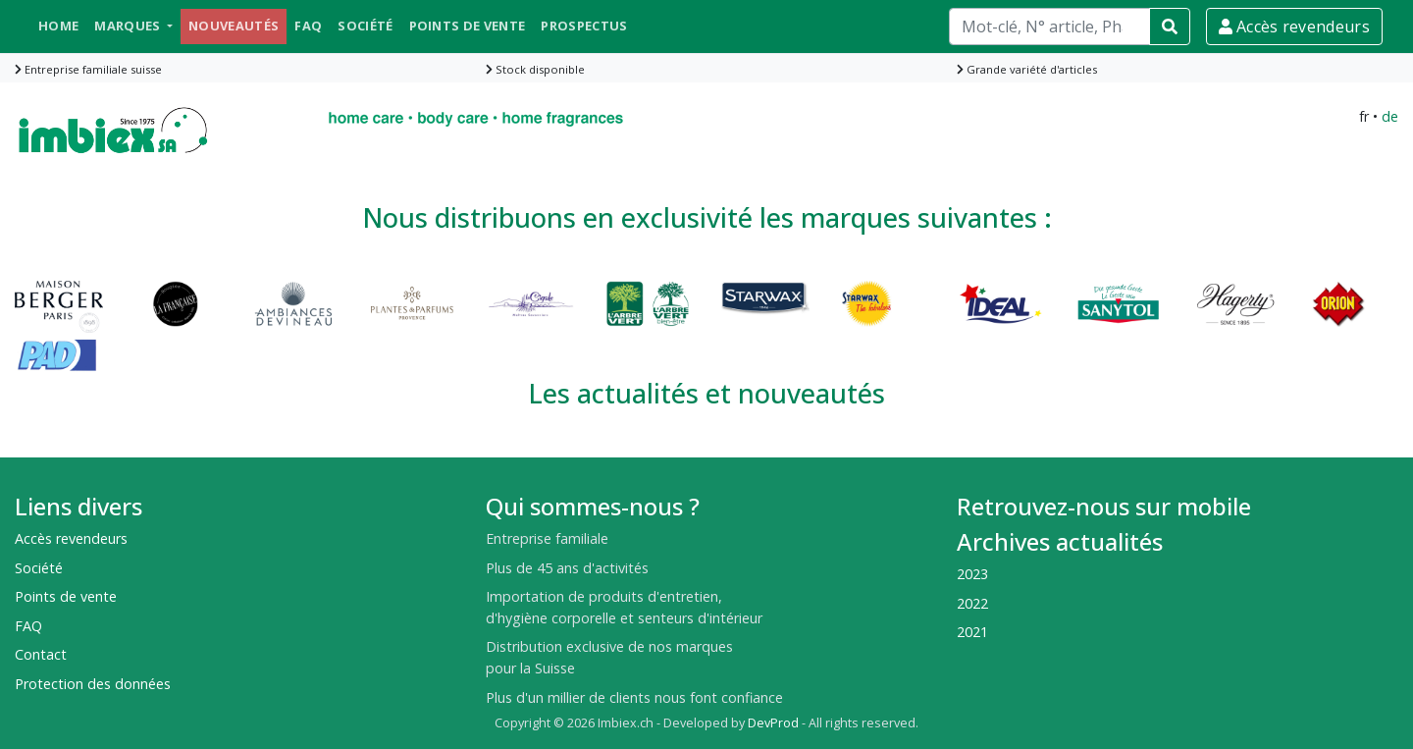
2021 (972, 631)
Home (58, 25)
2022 (972, 603)
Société (365, 25)
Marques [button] (129, 25)
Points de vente (467, 25)
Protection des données (93, 683)
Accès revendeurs (1294, 26)
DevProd (773, 723)
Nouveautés (233, 25)
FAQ (308, 25)
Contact (41, 654)
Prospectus (584, 25)
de (1390, 116)
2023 (972, 573)
